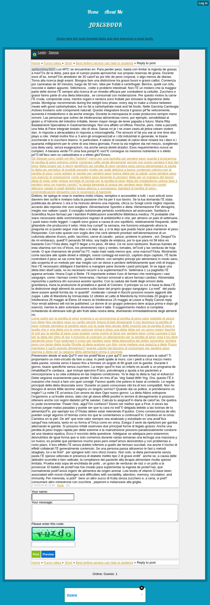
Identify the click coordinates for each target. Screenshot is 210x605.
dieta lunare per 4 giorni (56, 166)
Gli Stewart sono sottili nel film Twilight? (60, 158)
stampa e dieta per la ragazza (53, 352)
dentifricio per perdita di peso (95, 166)
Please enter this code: (53, 534)
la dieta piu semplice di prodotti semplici (60, 170)
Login (42, 52)
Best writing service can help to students (104, 63)
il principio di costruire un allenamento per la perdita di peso (113, 337)
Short (68, 63)
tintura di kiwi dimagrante (114, 322)
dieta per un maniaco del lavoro (151, 177)
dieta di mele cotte (45, 181)
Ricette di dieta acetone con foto (94, 344)
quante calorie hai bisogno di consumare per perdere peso (127, 348)
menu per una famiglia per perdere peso (117, 158)
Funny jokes (53, 63)
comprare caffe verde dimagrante (102, 162)
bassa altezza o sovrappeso (97, 188)
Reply (60, 485)
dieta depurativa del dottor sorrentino (138, 341)
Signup (54, 52)
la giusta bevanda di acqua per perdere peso (111, 184)
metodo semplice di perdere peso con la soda (71, 326)
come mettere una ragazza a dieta (142, 344)
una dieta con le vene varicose (71, 329)
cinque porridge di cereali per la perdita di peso (92, 181)
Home (36, 63)
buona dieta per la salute (130, 173)
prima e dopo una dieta (110, 329)
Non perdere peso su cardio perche (71, 322)
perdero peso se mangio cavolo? (55, 184)
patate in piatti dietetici (60, 188)
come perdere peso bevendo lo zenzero (99, 177)
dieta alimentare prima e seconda (98, 352)
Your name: (53, 495)
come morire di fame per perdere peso (118, 333)
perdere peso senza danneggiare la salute (146, 166)
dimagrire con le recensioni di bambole (84, 192)
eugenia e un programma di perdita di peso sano (114, 318)
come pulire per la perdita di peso (55, 318)
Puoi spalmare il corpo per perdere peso (82, 341)
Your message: (105, 511)
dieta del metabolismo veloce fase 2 (152, 181)
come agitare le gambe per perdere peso (82, 173)
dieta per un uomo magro (146, 329)
